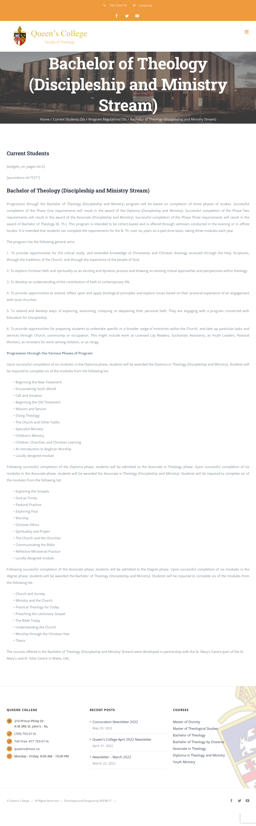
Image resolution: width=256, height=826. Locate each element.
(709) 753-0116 (25, 734)
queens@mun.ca (27, 749)
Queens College (19, 801)
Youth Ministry (184, 762)
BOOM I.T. (106, 801)
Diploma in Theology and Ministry (199, 755)
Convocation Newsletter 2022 (115, 722)
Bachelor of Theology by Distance (198, 742)
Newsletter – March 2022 (111, 757)
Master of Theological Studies (195, 728)
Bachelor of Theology (189, 735)
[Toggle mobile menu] (247, 31)
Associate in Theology (189, 748)
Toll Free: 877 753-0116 (31, 741)
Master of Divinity (186, 722)
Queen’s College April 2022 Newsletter (121, 739)
